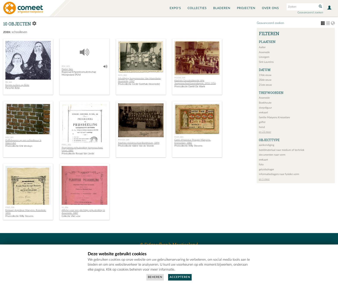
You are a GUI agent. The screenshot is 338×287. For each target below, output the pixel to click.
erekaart (263, 112)
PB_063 (8, 82)
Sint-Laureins (266, 62)
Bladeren (221, 8)
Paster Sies (67, 69)
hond (262, 127)
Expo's (175, 8)
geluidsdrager (266, 169)
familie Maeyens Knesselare (274, 117)
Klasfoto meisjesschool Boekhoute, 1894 (138, 143)
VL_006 (65, 207)
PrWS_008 (9, 207)
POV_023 (66, 66)
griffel (262, 122)
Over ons (270, 8)
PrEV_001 (9, 137)
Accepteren (180, 277)
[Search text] (301, 6)
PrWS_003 (178, 137)
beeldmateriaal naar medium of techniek (281, 150)
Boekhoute (265, 102)
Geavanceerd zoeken (310, 12)
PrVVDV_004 (123, 140)
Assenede (264, 52)
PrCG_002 (122, 75)
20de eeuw (265, 80)
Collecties (197, 8)
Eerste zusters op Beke (17, 85)
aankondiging (266, 145)
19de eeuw (265, 75)
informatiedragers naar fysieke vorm (279, 174)
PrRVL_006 (66, 145)
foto (261, 164)
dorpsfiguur (265, 107)
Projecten (246, 8)
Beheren (155, 277)
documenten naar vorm (272, 154)
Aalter (262, 47)
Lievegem (264, 57)
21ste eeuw (265, 85)
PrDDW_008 (179, 78)
